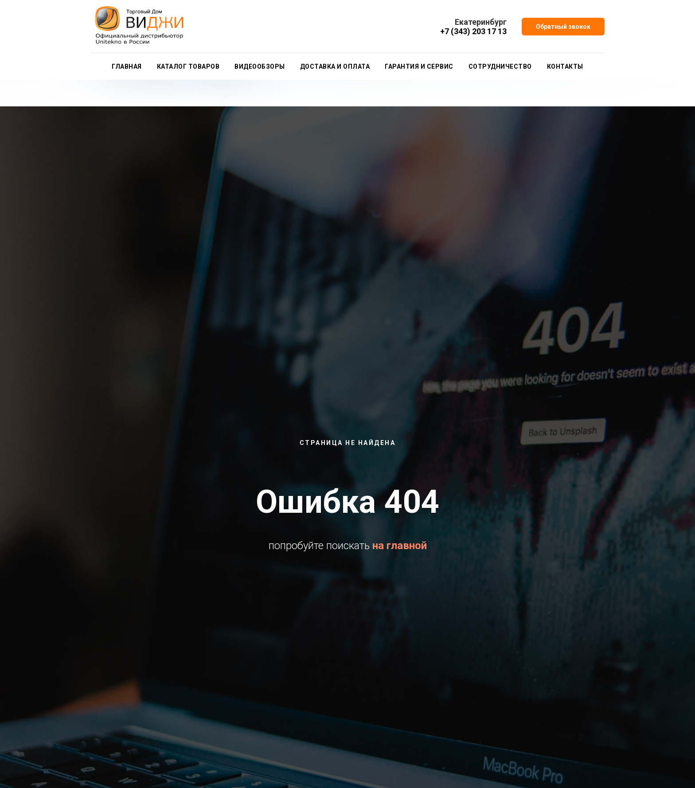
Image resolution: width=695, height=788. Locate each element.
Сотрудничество (500, 66)
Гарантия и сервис (419, 66)
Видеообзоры (259, 66)
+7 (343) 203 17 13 (473, 31)
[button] (563, 26)
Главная (127, 66)
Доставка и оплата (335, 66)
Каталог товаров (188, 66)
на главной (399, 545)
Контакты (565, 66)
